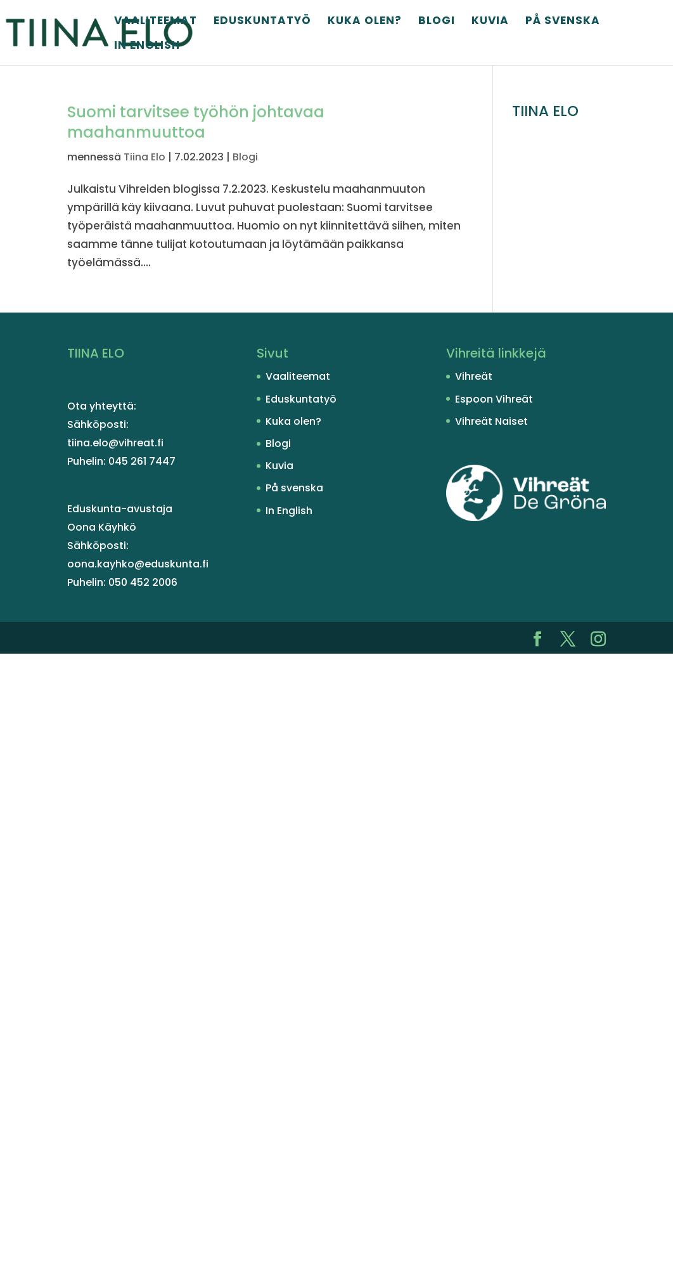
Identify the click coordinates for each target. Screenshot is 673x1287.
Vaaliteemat (155, 22)
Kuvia (490, 22)
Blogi (436, 22)
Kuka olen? (365, 22)
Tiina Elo (144, 157)
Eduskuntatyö (262, 22)
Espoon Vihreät (494, 399)
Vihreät (473, 376)
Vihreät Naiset (491, 421)
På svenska (562, 22)
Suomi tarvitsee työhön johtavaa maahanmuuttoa (195, 122)
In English (147, 47)
